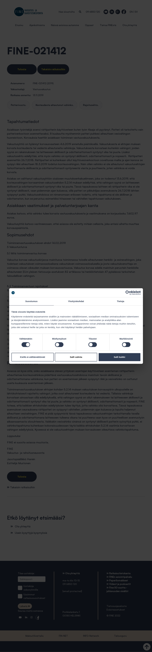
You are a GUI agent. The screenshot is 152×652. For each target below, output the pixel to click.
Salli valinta (76, 357)
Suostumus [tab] (31, 301)
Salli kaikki (119, 357)
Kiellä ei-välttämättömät (32, 357)
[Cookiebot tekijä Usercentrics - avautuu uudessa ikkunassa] (128, 292)
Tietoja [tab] (120, 301)
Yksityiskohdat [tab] (76, 301)
